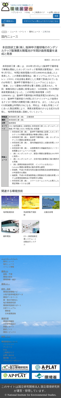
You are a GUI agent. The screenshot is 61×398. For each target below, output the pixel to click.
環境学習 (5, 318)
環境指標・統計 (9, 280)
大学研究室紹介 (9, 324)
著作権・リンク (9, 358)
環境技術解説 (8, 321)
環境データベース (10, 297)
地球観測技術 (8, 212)
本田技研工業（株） (17, 120)
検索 (56, 16)
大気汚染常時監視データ (13, 294)
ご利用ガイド (39, 12)
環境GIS (4, 271)
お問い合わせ (53, 12)
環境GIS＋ (9, 21)
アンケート (17, 12)
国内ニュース (34, 32)
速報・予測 (7, 274)
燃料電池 (6, 236)
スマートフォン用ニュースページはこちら (41, 21)
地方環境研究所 (9, 303)
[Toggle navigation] (3, 25)
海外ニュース (8, 264)
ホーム (4, 32)
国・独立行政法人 (10, 300)
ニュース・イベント (18, 32)
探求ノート (7, 329)
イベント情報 (8, 267)
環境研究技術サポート (12, 305)
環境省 (7, 311)
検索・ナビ (5, 337)
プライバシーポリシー (12, 361)
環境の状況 (7, 277)
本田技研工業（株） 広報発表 (21, 117)
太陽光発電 (48, 212)
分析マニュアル (9, 308)
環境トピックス (9, 332)
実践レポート (8, 327)
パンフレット (8, 344)
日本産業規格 (10, 314)
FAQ (27, 12)
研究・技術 (5, 289)
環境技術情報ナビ (10, 292)
